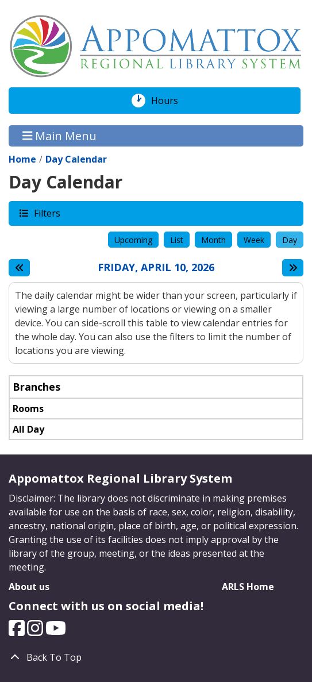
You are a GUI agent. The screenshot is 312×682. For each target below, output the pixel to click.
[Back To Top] (156, 657)
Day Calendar (76, 159)
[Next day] (292, 267)
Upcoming (133, 239)
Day (289, 239)
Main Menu (59, 136)
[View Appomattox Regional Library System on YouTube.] (55, 631)
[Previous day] (19, 267)
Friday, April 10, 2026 (156, 267)
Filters (46, 212)
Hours (171, 100)
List (176, 239)
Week (254, 239)
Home (22, 159)
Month (213, 239)
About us (29, 586)
